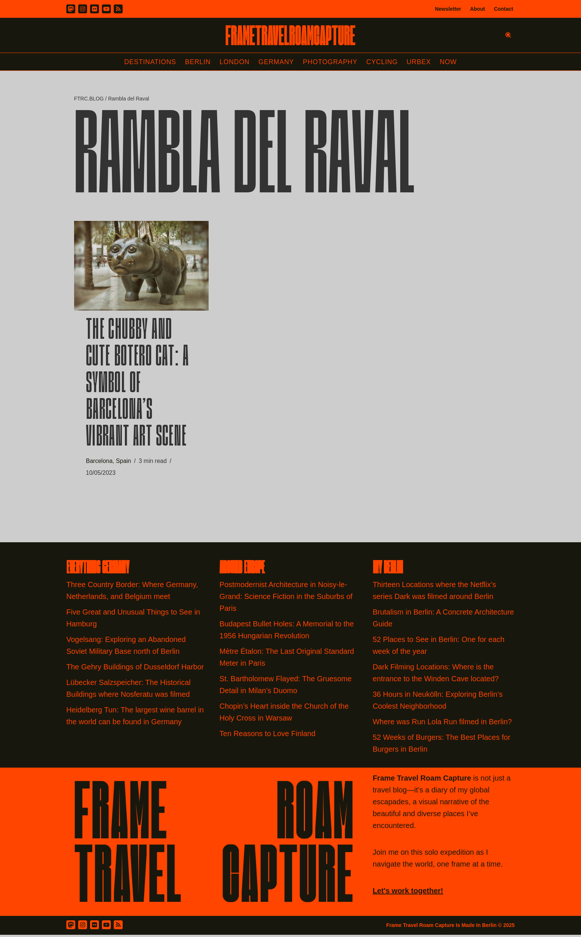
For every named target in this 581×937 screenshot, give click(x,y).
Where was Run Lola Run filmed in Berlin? (442, 724)
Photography (330, 62)
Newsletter (448, 9)
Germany (276, 62)
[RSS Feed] (118, 927)
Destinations (149, 62)
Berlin (197, 62)
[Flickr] (94, 8)
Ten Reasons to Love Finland (267, 736)
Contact (503, 9)
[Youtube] (106, 8)
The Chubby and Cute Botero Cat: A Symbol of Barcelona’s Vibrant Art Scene (137, 386)
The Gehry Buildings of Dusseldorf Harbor (136, 669)
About (477, 9)
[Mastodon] (70, 8)
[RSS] (118, 8)
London (234, 62)
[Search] (508, 35)
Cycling (383, 62)
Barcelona (99, 462)
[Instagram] (82, 8)
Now (449, 62)
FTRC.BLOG (89, 99)
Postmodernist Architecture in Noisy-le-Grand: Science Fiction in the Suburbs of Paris (285, 599)
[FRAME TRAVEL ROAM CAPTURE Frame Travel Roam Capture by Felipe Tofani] (290, 35)
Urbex (420, 62)
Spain (123, 462)
